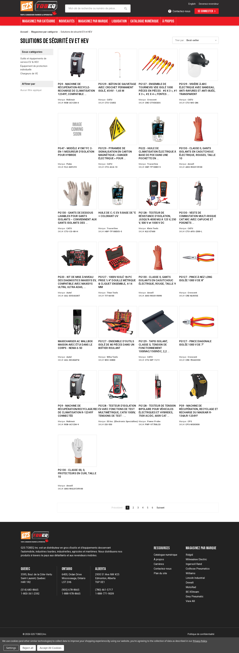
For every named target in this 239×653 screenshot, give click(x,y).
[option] (192, 4)
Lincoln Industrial (195, 577)
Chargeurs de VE (29, 73)
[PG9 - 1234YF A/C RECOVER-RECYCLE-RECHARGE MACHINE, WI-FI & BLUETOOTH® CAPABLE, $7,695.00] (77, 64)
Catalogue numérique (165, 554)
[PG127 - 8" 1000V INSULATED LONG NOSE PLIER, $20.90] (199, 257)
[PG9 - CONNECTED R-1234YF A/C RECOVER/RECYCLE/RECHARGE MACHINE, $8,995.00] (77, 386)
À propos (159, 559)
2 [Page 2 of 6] (133, 507)
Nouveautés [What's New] (67, 21)
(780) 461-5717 (104, 589)
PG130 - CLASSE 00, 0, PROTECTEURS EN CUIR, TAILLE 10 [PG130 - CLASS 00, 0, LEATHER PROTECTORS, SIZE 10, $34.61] (77, 473)
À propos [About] (168, 21)
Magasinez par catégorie (38, 21)
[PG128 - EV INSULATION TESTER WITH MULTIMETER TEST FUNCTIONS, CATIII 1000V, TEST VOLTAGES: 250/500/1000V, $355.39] (118, 386)
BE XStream (192, 591)
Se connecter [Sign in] (207, 11)
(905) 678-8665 (70, 589)
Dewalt (190, 582)
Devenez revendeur (209, 4)
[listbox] (203, 40)
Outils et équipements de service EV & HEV (33, 60)
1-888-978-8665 (71, 593)
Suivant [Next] (160, 507)
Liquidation (119, 21)
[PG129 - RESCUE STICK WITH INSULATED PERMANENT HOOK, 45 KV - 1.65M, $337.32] (118, 64)
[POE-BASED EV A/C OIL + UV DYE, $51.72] (118, 193)
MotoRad (191, 586)
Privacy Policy (200, 640)
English (192, 4)
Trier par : (180, 40)
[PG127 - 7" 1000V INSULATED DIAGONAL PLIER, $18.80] (199, 321)
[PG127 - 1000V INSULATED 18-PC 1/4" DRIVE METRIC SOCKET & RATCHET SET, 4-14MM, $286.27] (118, 257)
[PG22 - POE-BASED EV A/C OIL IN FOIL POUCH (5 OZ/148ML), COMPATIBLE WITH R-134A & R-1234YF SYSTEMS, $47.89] (158, 129)
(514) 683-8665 (29, 589)
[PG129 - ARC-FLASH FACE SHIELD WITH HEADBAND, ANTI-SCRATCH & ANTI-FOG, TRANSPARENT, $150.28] (199, 64)
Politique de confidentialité (201, 634)
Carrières (159, 563)
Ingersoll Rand (194, 563)
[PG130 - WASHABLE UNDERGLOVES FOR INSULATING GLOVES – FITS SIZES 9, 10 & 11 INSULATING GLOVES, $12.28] (77, 193)
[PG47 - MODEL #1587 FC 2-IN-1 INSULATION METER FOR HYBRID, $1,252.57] (77, 129)
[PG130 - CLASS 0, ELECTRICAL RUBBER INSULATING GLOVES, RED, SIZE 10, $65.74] (199, 129)
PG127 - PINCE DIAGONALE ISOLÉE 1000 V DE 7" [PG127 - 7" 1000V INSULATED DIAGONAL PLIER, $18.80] (195, 343)
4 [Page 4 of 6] (142, 507)
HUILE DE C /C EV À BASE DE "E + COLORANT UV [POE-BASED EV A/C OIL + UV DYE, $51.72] (117, 214)
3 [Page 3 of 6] (138, 507)
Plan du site (160, 572)
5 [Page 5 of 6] (147, 507)
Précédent (117, 507)
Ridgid (189, 554)
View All (190, 600)
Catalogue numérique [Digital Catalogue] (144, 21)
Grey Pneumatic (194, 596)
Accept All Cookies (50, 648)
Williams (190, 572)
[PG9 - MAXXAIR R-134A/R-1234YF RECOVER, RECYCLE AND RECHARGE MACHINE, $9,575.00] (199, 386)
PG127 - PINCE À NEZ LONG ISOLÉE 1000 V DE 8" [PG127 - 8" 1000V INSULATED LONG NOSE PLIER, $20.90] (195, 278)
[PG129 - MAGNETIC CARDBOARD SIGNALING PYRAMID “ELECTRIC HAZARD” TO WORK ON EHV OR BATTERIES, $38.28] (118, 129)
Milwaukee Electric (196, 559)
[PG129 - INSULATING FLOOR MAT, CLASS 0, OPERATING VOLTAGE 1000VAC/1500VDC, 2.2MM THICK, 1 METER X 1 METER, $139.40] (158, 321)
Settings (11, 648)
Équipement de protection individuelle (33, 68)
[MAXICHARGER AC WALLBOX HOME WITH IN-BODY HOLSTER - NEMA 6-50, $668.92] (77, 321)
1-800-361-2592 (30, 593)
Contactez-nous (162, 568)
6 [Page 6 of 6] (152, 507)
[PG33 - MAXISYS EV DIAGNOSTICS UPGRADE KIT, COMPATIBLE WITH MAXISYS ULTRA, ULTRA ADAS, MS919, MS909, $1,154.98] (77, 257)
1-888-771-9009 (104, 593)
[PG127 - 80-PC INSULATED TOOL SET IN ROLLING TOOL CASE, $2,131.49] (118, 321)
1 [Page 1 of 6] (127, 507)
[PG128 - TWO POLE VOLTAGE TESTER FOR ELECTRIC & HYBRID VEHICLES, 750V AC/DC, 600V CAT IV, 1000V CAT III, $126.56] (158, 386)
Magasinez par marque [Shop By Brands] (93, 21)
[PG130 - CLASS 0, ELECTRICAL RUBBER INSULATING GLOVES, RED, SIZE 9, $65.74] (158, 257)
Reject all (28, 648)
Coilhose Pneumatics (198, 568)
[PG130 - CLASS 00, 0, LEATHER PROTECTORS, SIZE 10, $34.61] (77, 450)
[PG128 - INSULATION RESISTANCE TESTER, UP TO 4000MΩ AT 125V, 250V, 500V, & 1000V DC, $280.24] (158, 193)
